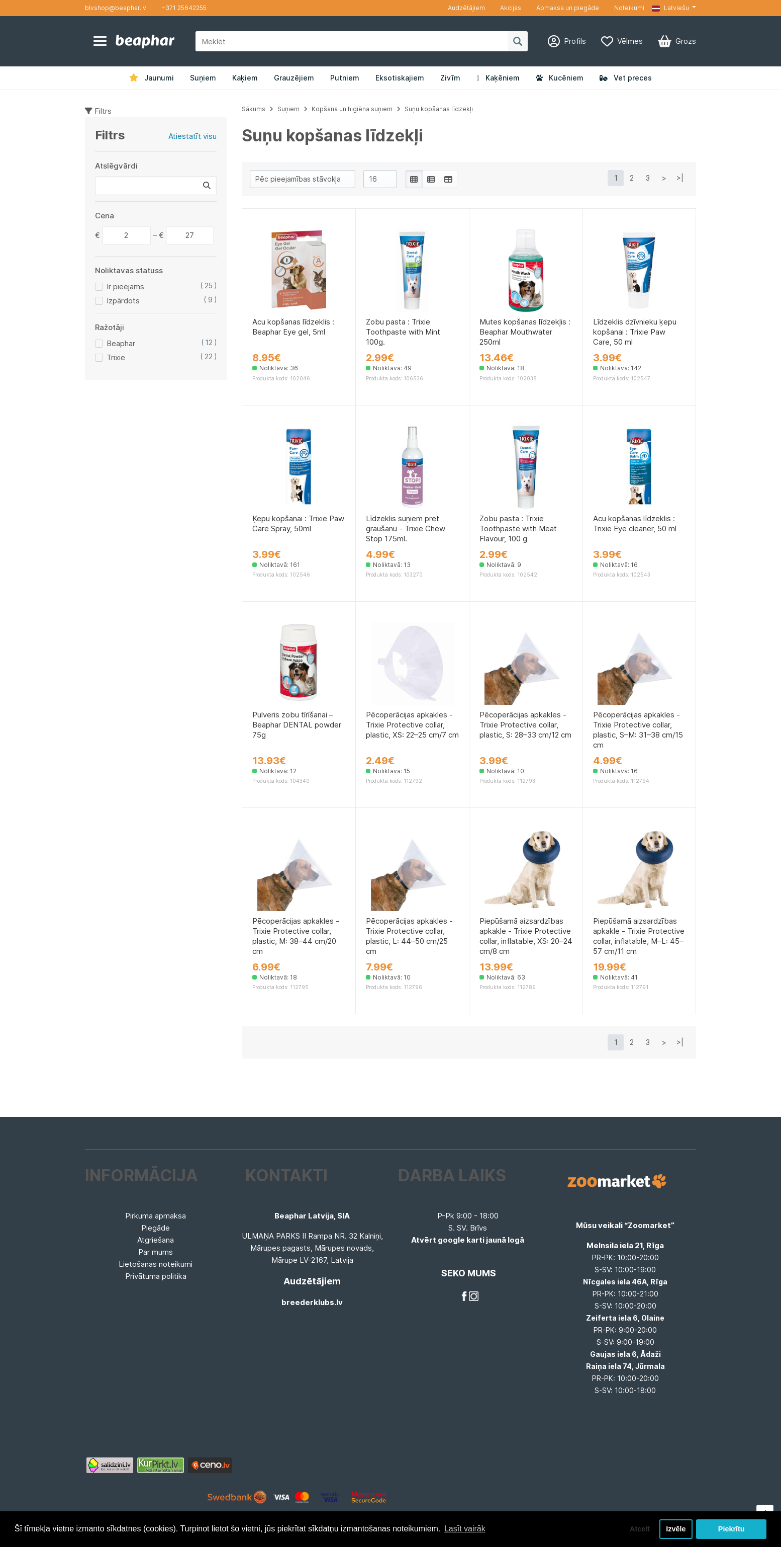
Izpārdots (123, 300)
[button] (674, 8)
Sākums (253, 109)
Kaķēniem (497, 77)
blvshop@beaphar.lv (115, 8)
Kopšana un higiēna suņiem (352, 109)
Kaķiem (245, 77)
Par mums (155, 1252)
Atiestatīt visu (192, 136)
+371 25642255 (184, 8)
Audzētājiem (466, 8)
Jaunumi (151, 77)
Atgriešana (155, 1240)
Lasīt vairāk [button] (464, 1528)
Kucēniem (559, 77)
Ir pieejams (125, 286)
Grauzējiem (294, 77)
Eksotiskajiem (399, 77)
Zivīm (450, 77)
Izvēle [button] (676, 1529)
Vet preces (626, 77)
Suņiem (203, 77)
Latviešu (670, 8)
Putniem (344, 77)
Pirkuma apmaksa (155, 1215)
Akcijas (510, 8)
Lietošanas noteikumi (155, 1264)
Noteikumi (629, 8)
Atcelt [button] (640, 1529)
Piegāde (155, 1228)
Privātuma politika (155, 1276)
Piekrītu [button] (731, 1529)
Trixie (116, 357)
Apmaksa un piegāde (567, 8)
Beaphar (121, 343)
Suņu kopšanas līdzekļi (439, 109)
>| (680, 178)
